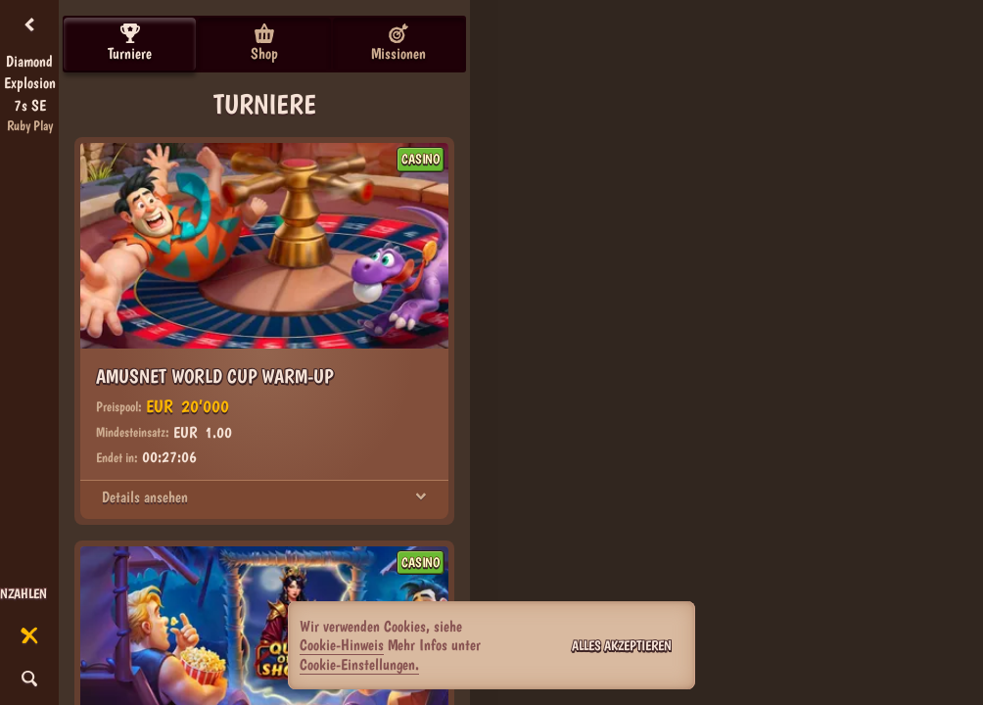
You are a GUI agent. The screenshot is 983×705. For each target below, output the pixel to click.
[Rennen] (29, 636)
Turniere (130, 43)
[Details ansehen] (421, 497)
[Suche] (29, 679)
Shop (264, 43)
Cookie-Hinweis (342, 644)
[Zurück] (29, 25)
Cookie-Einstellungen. (359, 665)
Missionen (398, 43)
